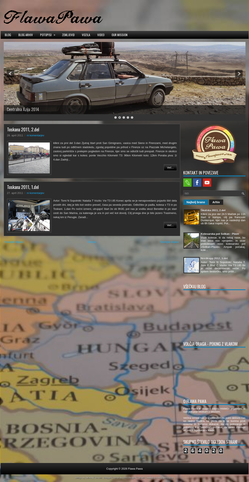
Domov (92, 241)
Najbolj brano (196, 202)
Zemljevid (68, 34)
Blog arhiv (25, 34)
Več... (170, 167)
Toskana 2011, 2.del (23, 129)
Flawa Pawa (135, 468)
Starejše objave (169, 241)
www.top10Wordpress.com (160, 477)
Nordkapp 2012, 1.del (214, 258)
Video (100, 34)
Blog (8, 34)
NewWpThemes (94, 477)
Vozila (86, 34)
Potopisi (49, 34)
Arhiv (216, 202)
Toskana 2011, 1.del (23, 187)
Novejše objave (14, 241)
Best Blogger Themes (134, 477)
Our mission (119, 34)
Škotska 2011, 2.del (213, 210)
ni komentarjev (35, 135)
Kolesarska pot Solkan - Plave (220, 233)
